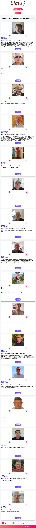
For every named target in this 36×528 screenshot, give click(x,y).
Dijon (2, 163)
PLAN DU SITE (28, 526)
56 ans (7, 476)
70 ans (6, 257)
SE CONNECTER (18, 12)
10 (23, 523)
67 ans (13, 101)
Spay (2, 445)
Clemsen (3, 162)
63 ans (5, 38)
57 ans (5, 132)
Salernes (3, 69)
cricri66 (2, 193)
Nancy (2, 351)
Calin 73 (2, 100)
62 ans (6, 413)
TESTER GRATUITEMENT (18, 9)
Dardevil (2, 350)
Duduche (3, 287)
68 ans (5, 445)
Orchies (2, 507)
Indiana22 (3, 37)
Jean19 (2, 475)
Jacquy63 (3, 412)
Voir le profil (18, 49)
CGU (23, 526)
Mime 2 (2, 256)
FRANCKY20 (3, 381)
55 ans (6, 320)
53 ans (7, 226)
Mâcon (2, 320)
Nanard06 (3, 444)
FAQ (21, 526)
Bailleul (2, 413)
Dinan (2, 38)
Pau (2, 288)
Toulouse (3, 476)
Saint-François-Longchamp (6, 101)
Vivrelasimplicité (4, 131)
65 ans (5, 351)
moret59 (3, 506)
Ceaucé (2, 195)
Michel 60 (3, 225)
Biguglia (2, 382)
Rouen (2, 132)
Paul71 (2, 319)
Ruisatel (2, 68)
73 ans (5, 163)
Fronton (2, 257)
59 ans (6, 69)
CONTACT (33, 526)
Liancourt (3, 226)
